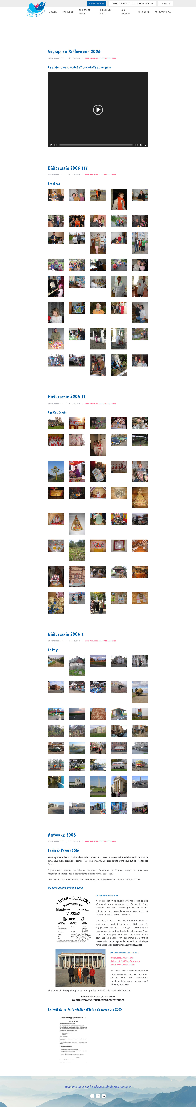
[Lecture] (51, 145)
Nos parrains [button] (125, 12)
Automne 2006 (62, 835)
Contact (165, 3)
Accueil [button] (53, 12)
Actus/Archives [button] (163, 12)
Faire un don (96, 3)
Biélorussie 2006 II (67, 396)
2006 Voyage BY (91, 58)
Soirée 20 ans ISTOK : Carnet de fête (132, 3)
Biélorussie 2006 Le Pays (121, 957)
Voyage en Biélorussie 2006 (74, 51)
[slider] (96, 144)
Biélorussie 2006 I (66, 634)
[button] (98, 110)
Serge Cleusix (74, 58)
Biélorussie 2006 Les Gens (122, 964)
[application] (98, 109)
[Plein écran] (145, 145)
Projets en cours (85, 12)
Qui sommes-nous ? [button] (106, 12)
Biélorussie (143, 12)
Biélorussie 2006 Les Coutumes (125, 961)
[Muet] (141, 145)
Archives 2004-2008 (108, 58)
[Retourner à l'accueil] (36, 9)
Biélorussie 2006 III (68, 168)
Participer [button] (68, 12)
